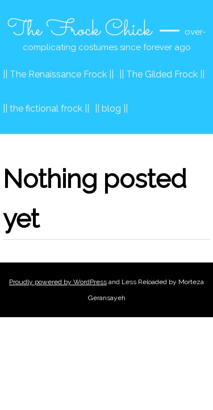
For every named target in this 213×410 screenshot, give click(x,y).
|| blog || (111, 108)
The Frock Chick (79, 30)
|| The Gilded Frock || (161, 74)
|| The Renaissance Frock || (58, 74)
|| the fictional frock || (46, 108)
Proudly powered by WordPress (58, 282)
